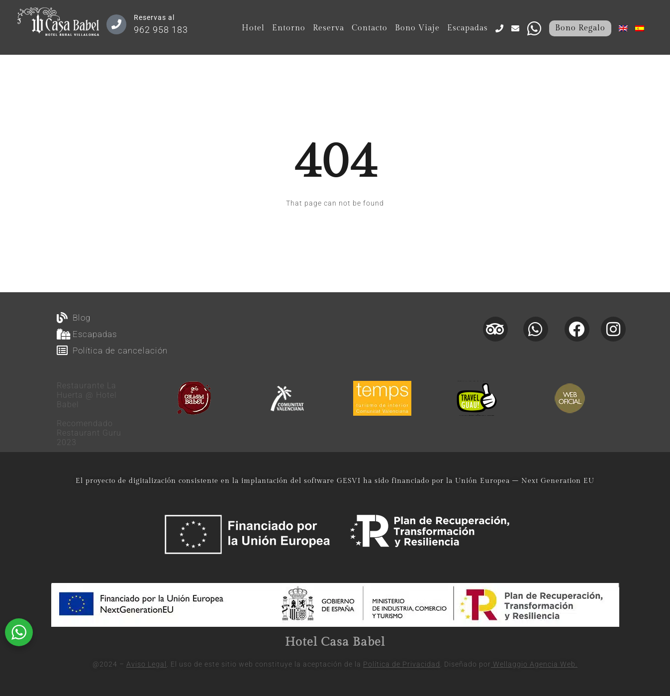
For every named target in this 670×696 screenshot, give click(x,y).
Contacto (369, 28)
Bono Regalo (580, 28)
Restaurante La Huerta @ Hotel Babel (87, 395)
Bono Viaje (417, 28)
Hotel (253, 28)
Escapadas (467, 28)
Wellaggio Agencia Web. (534, 664)
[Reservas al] (116, 24)
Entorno (288, 28)
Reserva (328, 28)
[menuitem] (623, 28)
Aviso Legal (146, 664)
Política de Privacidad (401, 664)
